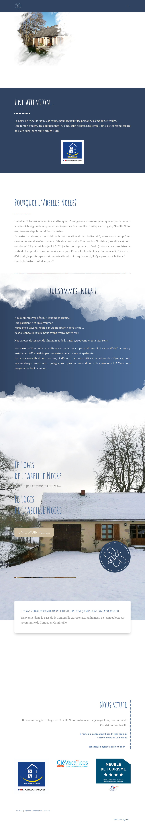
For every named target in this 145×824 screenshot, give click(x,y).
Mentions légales (121, 819)
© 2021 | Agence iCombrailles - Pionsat (33, 810)
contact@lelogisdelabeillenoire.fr (107, 746)
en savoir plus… (34, 532)
